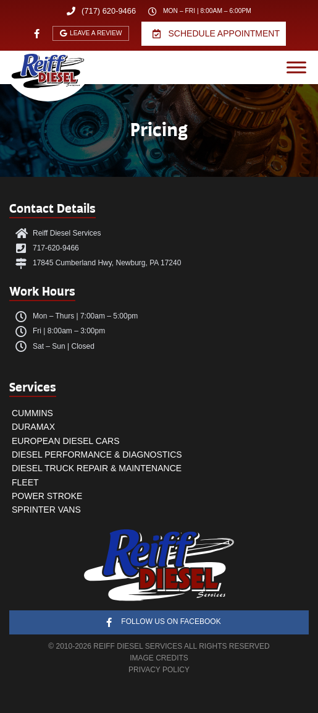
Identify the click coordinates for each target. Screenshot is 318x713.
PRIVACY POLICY (159, 669)
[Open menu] (296, 67)
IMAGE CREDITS (159, 658)
